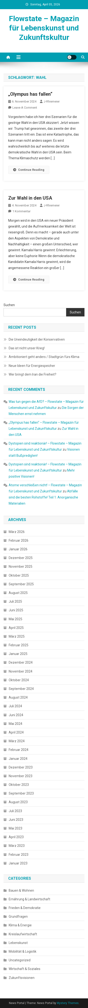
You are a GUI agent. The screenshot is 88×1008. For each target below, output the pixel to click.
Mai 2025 (15, 619)
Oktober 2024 (19, 680)
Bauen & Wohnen (21, 890)
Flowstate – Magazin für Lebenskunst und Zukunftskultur (44, 28)
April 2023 (16, 837)
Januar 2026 (18, 549)
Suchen (9, 305)
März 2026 (17, 532)
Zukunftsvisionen (21, 978)
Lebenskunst (18, 943)
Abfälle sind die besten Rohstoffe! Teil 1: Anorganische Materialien (43, 497)
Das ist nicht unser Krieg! (27, 348)
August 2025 (18, 593)
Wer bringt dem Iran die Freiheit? (32, 374)
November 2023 (20, 776)
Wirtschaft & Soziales (24, 969)
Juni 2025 (16, 610)
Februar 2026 (18, 540)
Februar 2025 (18, 645)
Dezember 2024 (21, 662)
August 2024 (18, 697)
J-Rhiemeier (52, 101)
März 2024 (17, 741)
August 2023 (18, 802)
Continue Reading (28, 169)
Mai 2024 (15, 724)
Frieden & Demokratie (25, 908)
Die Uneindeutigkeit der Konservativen (37, 339)
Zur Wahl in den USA (30, 198)
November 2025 (20, 566)
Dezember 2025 (21, 558)
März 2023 (17, 846)
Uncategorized (20, 960)
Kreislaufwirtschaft (23, 934)
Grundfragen (18, 916)
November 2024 (20, 671)
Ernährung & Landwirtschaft (29, 899)
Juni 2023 (16, 820)
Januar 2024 (18, 759)
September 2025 (21, 584)
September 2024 (21, 689)
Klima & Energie (20, 925)
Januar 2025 (18, 654)
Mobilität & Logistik (22, 951)
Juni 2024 (16, 715)
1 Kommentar (21, 211)
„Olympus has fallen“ (30, 94)
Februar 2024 (18, 750)
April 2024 (16, 732)
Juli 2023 (15, 811)
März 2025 (17, 636)
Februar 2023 (18, 854)
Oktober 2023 (19, 785)
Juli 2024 (15, 706)
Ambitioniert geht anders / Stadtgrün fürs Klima (44, 357)
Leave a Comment (24, 107)
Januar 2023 (18, 863)
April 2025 (16, 628)
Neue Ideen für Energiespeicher (32, 366)
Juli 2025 (15, 601)
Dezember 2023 (21, 767)
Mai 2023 (15, 828)
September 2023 (21, 793)
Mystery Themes (68, 1003)
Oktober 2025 (19, 575)
